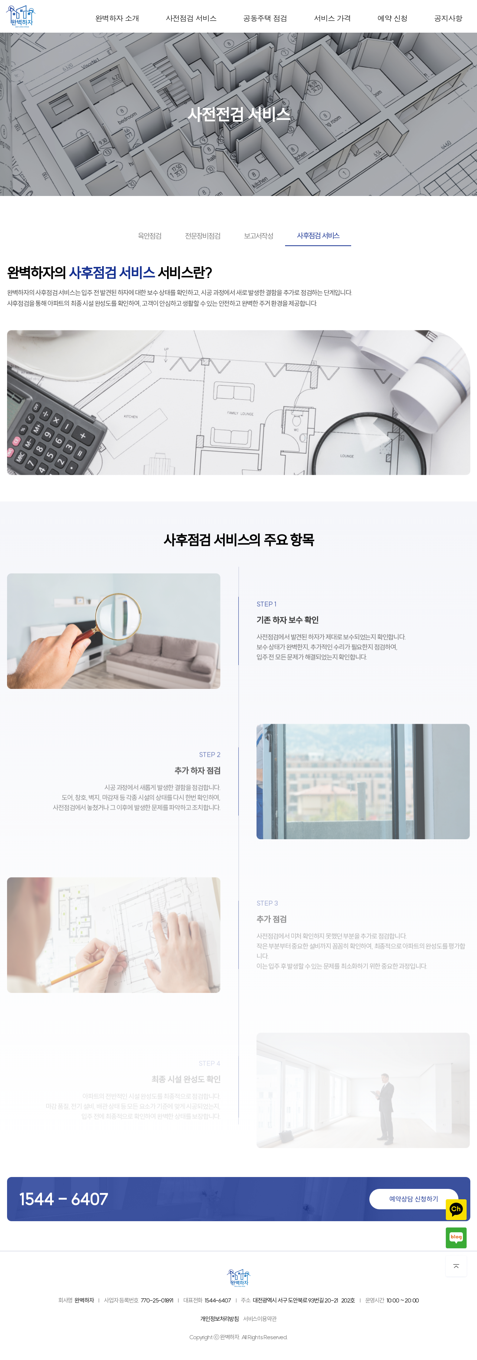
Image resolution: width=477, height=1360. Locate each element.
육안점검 (149, 236)
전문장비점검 (202, 236)
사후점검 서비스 (318, 235)
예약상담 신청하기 (413, 1199)
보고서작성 (258, 236)
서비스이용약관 (260, 1319)
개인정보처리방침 (219, 1319)
